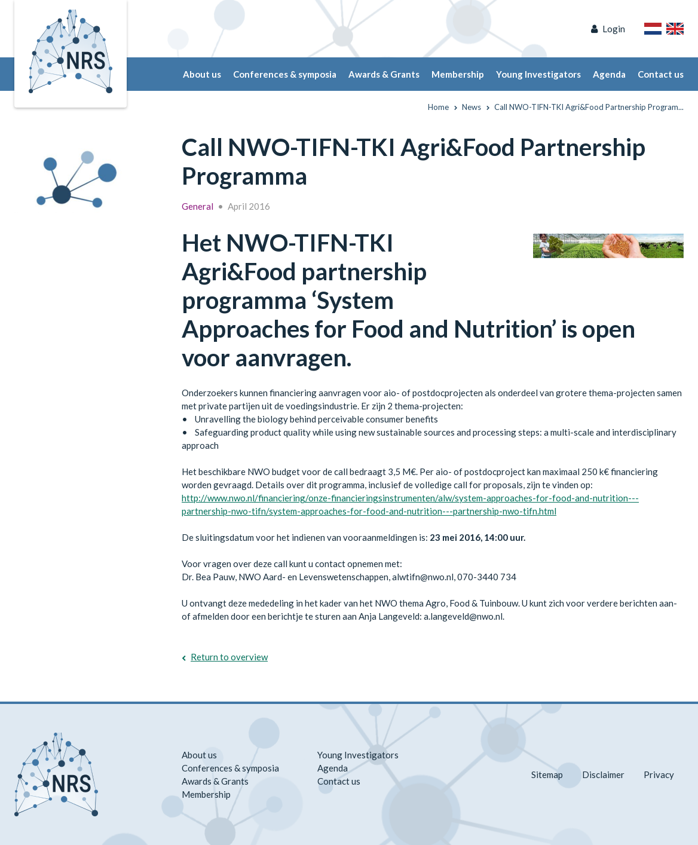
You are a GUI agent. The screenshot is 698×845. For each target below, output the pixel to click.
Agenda (609, 74)
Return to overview (229, 656)
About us (202, 74)
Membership (457, 74)
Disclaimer (603, 774)
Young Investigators (538, 74)
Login (613, 28)
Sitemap (547, 774)
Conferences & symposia (284, 74)
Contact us (661, 74)
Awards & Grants (384, 74)
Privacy (659, 774)
